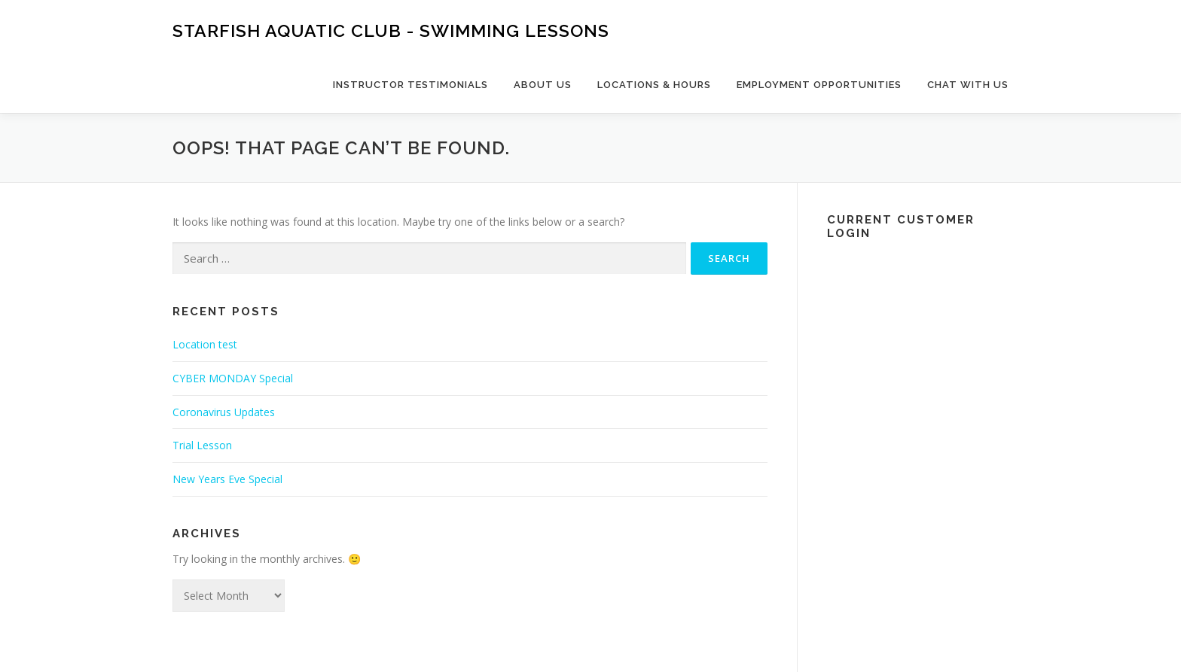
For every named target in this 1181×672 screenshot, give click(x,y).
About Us (543, 84)
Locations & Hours (654, 84)
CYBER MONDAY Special (232, 378)
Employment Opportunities (819, 84)
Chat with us (968, 84)
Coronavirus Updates (223, 412)
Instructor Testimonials (410, 84)
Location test (204, 344)
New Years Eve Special (227, 479)
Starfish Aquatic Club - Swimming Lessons (390, 30)
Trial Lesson (202, 445)
